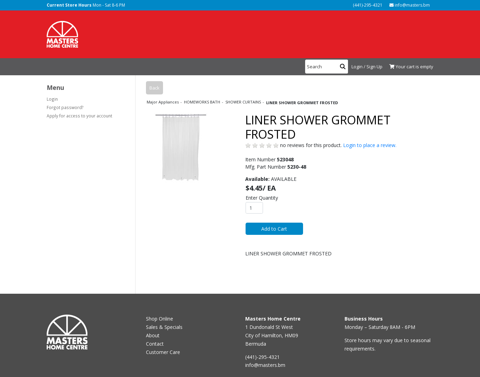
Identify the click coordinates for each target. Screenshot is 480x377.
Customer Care (163, 352)
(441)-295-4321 (367, 5)
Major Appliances (163, 102)
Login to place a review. (369, 145)
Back (154, 88)
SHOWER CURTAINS (243, 102)
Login (52, 99)
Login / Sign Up (366, 66)
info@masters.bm (409, 5)
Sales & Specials (164, 327)
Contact (155, 343)
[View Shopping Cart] (409, 67)
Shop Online (159, 318)
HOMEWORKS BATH (202, 102)
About (153, 335)
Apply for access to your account (79, 115)
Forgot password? (65, 107)
